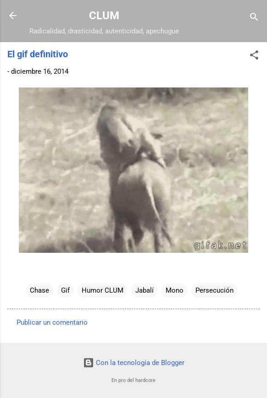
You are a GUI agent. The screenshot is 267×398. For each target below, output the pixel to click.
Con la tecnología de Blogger (133, 363)
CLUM (104, 15)
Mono (175, 290)
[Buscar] (254, 19)
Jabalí (144, 290)
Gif (65, 290)
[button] (254, 56)
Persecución (214, 290)
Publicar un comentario (52, 322)
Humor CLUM (102, 290)
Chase (39, 290)
